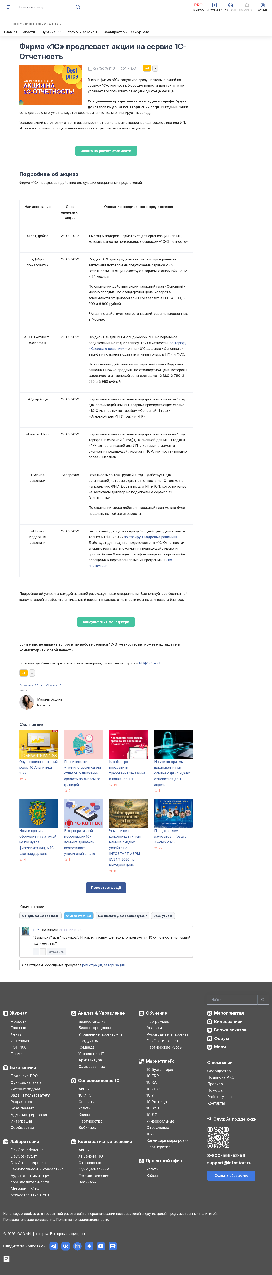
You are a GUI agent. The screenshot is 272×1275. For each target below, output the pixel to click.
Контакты (216, 1103)
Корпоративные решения (105, 1141)
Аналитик (155, 1028)
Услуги (84, 1108)
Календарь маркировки (167, 1140)
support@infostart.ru (229, 1162)
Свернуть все (163, 916)
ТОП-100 (19, 1047)
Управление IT (91, 1053)
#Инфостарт (26, 684)
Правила (215, 1084)
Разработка (21, 1102)
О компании (220, 1062)
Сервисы (86, 1102)
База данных (22, 1108)
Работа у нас (219, 1096)
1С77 (150, 1134)
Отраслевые (89, 1162)
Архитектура (90, 1060)
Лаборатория (24, 1141)
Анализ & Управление (101, 1013)
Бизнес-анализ (91, 1021)
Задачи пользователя (30, 1095)
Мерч (220, 1046)
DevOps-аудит (24, 1156)
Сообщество (22, 1127)
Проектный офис (164, 1160)
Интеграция (21, 1121)
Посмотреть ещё (106, 887)
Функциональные (26, 1082)
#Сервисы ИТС (55, 684)
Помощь (215, 1090)
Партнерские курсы (164, 1047)
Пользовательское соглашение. (29, 1219)
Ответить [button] (56, 952)
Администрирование (29, 1114)
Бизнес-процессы (94, 1028)
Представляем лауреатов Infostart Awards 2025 (170, 836)
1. (34, 930)
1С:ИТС (85, 1095)
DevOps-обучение (27, 1150)
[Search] (238, 1000)
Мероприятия (229, 1013)
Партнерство (90, 1121)
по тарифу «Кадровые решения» (150, 537)
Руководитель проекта (167, 1034)
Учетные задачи (25, 1089)
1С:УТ (151, 1095)
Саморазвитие (91, 1066)
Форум (221, 1038)
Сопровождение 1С (98, 1080)
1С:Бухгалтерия (160, 1069)
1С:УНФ (153, 1089)
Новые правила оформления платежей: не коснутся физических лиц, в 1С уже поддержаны (38, 842)
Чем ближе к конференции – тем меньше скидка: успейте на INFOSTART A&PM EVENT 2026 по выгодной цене (125, 848)
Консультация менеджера (106, 622)
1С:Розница (156, 1102)
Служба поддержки (235, 1119)
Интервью (20, 1041)
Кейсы (84, 1114)
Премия (18, 1053)
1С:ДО (152, 1114)
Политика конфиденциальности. (82, 1219)
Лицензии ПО (90, 1156)
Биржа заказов (230, 1029)
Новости (19, 1021)
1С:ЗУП (152, 1108)
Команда (86, 1047)
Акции (84, 1089)
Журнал (18, 1013)
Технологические (93, 1175)
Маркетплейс (160, 1061)
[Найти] (263, 1000)
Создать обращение (231, 1175)
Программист (158, 1021)
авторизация (114, 965)
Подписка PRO (24, 1076)
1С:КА (151, 1082)
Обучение (156, 1013)
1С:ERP (152, 1076)
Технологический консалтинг (37, 1169)
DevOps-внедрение (28, 1162)
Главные (18, 1028)
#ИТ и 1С (40, 684)
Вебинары (87, 1127)
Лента (16, 1034)
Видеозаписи (228, 1021)
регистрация (92, 965)
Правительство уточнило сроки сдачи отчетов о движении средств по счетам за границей (82, 773)
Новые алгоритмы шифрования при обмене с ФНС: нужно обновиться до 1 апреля (172, 773)
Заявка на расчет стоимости (106, 151)
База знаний (23, 1067)
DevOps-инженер (162, 1041)
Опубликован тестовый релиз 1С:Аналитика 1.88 (38, 767)
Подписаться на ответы (41, 916)
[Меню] (8, 7)
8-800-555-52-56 (226, 1155)
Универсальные (160, 1121)
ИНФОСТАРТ (150, 663)
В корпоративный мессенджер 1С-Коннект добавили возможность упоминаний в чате (79, 842)
